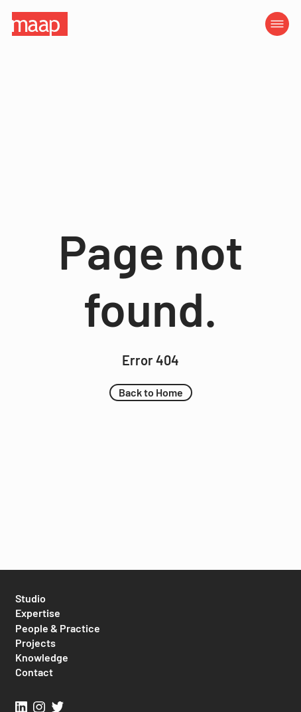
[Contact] (34, 672)
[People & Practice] (57, 628)
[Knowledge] (41, 657)
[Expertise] (37, 613)
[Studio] (30, 598)
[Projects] (35, 643)
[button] (150, 392)
